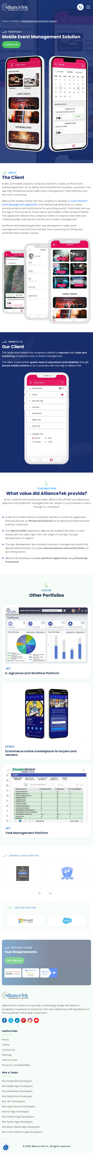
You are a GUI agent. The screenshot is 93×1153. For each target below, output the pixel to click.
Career (6, 1044)
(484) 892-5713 (80, 7)
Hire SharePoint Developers (17, 1091)
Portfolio (15, 21)
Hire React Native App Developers (21, 1127)
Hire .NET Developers (13, 1101)
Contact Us (11, 44)
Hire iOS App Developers (15, 1111)
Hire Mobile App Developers (17, 1086)
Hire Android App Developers (18, 1116)
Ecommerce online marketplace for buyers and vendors (40, 753)
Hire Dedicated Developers (17, 1081)
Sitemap (7, 1055)
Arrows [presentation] (40, 893)
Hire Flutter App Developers (17, 1121)
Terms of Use (9, 1060)
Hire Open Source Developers (18, 1106)
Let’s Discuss (14, 960)
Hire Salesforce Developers (17, 1096)
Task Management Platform (26, 833)
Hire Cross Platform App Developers (22, 1132)
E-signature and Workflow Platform (32, 673)
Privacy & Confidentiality (16, 1065)
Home (6, 21)
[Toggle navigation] (88, 7)
